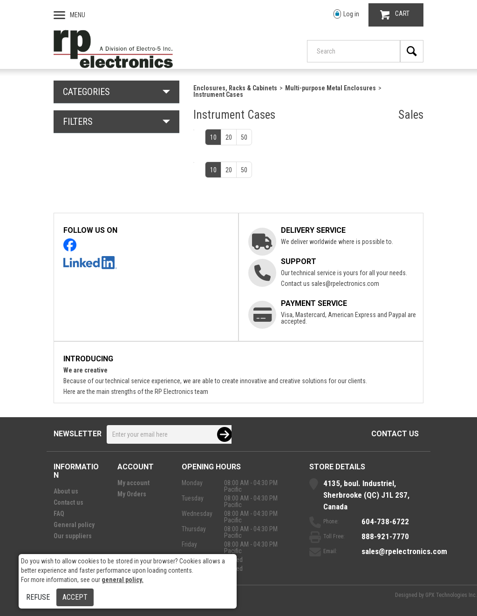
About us (66, 491)
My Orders (131, 494)
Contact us (395, 433)
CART (394, 15)
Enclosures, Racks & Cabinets (235, 88)
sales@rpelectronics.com (345, 283)
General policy (74, 524)
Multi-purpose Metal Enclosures (330, 88)
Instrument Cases (218, 94)
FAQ (59, 513)
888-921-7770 (385, 536)
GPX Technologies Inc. (451, 595)
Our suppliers (73, 536)
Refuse (38, 597)
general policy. (122, 579)
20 (228, 137)
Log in (346, 14)
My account (133, 483)
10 (213, 137)
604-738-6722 (385, 521)
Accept (75, 597)
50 (244, 137)
